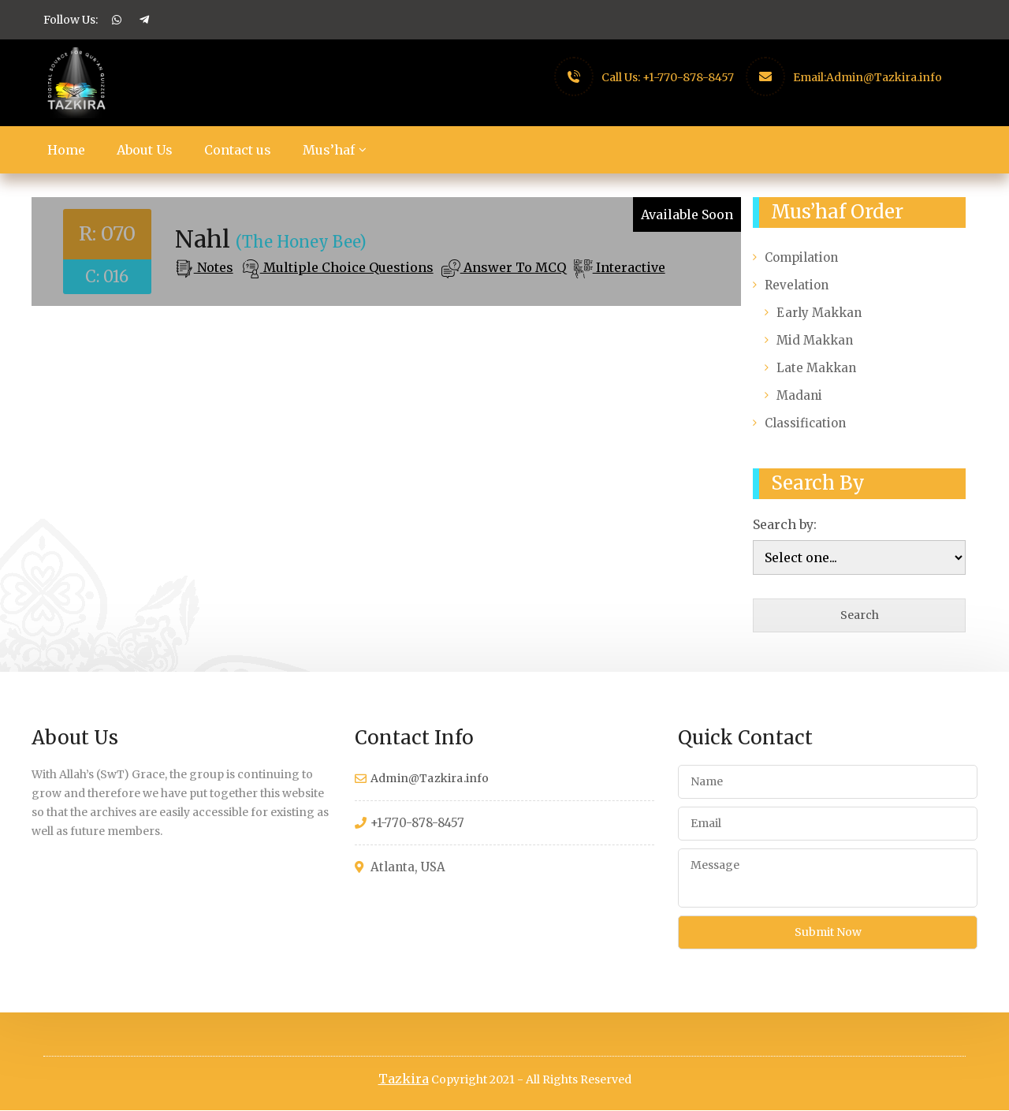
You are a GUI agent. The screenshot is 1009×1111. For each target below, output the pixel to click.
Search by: (785, 524)
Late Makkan (816, 367)
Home (66, 150)
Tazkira (403, 1079)
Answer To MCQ (513, 267)
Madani (799, 395)
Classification (805, 423)
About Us (145, 150)
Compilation (801, 257)
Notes (213, 267)
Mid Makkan (814, 340)
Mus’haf (329, 150)
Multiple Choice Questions (347, 267)
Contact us (237, 150)
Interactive (629, 267)
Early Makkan (819, 312)
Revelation (796, 285)
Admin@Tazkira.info (884, 77)
